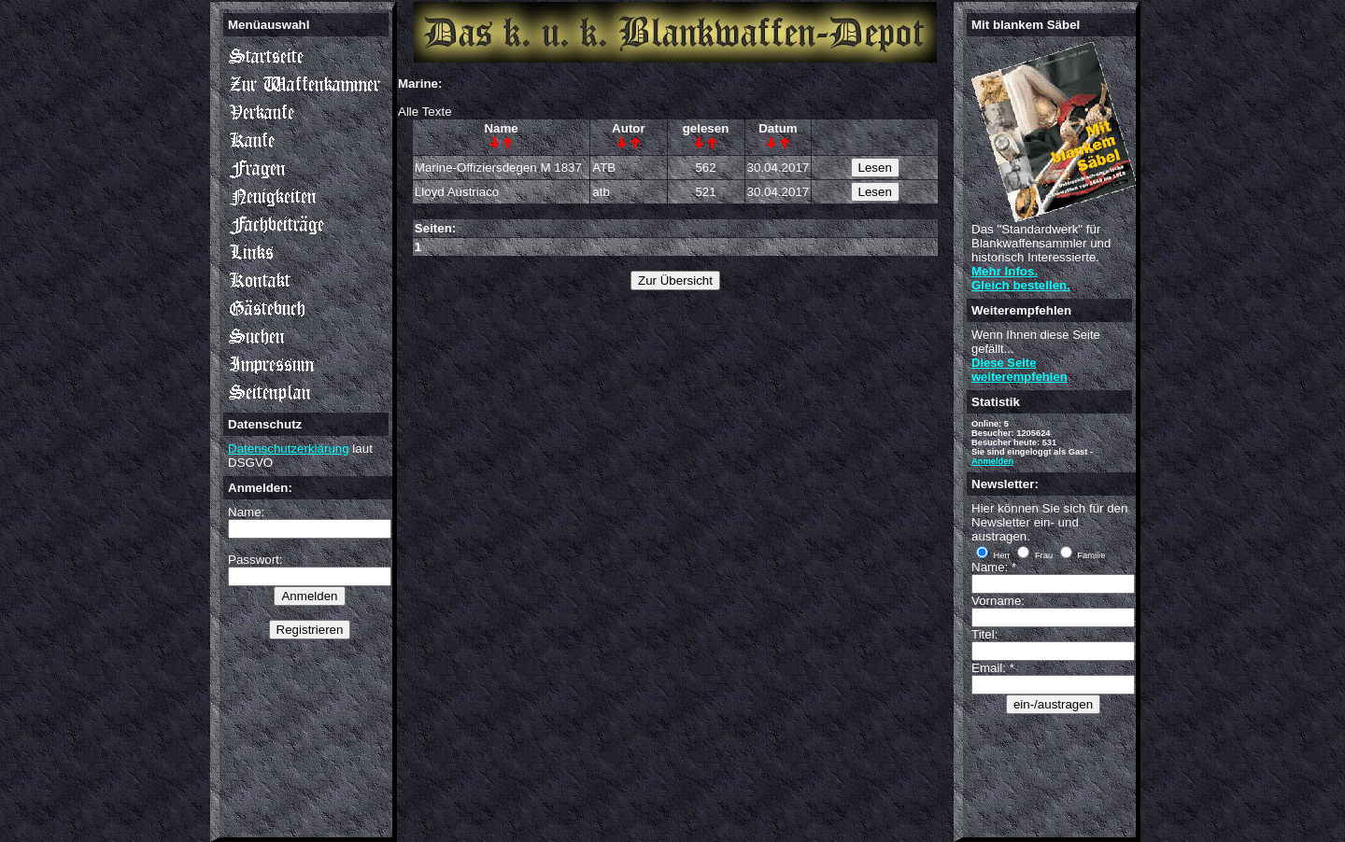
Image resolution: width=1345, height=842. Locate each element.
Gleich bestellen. (1020, 285)
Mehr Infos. (1004, 271)
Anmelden (992, 461)
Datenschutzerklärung (288, 449)
